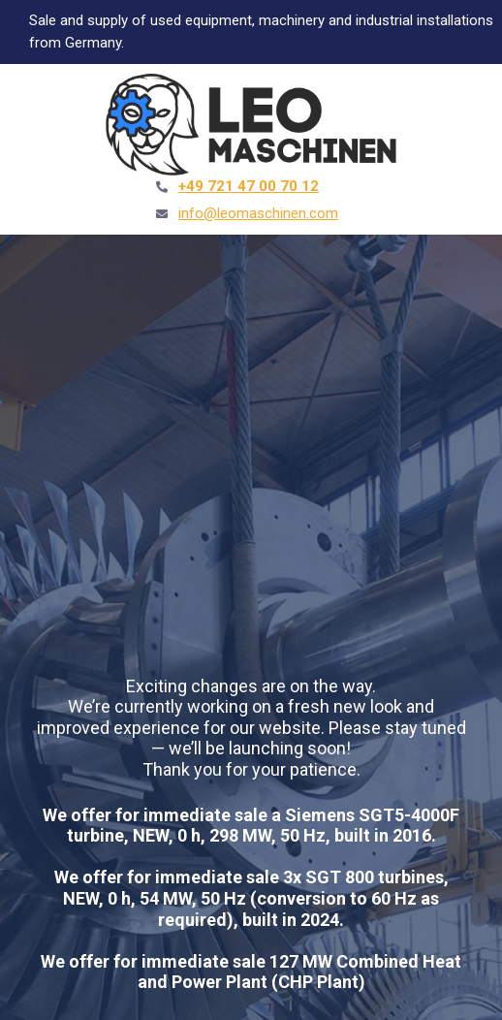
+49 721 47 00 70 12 (248, 186)
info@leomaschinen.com (258, 213)
